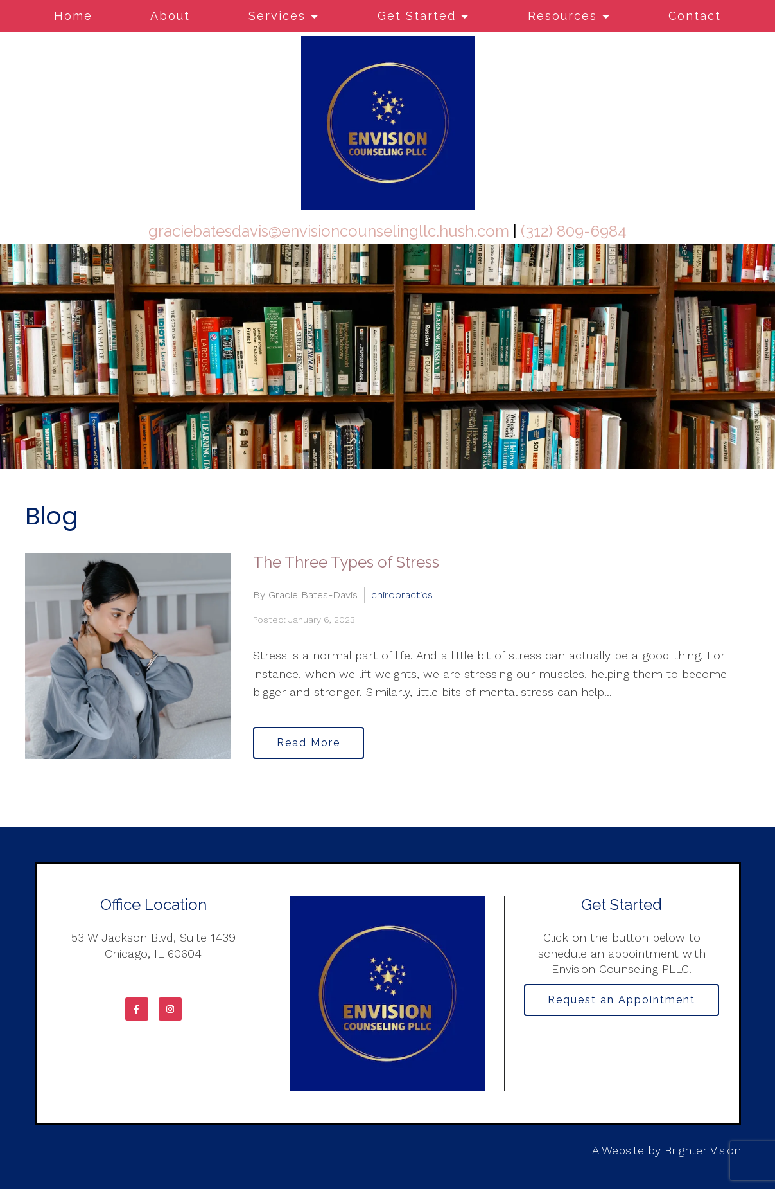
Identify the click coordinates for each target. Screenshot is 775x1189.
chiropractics (402, 595)
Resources (562, 15)
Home (73, 15)
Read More (308, 743)
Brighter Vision (703, 1150)
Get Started (417, 15)
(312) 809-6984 (574, 231)
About (170, 15)
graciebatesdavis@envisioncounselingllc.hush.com (328, 231)
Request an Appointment (621, 1000)
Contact (694, 15)
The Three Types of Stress (346, 562)
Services (277, 15)
